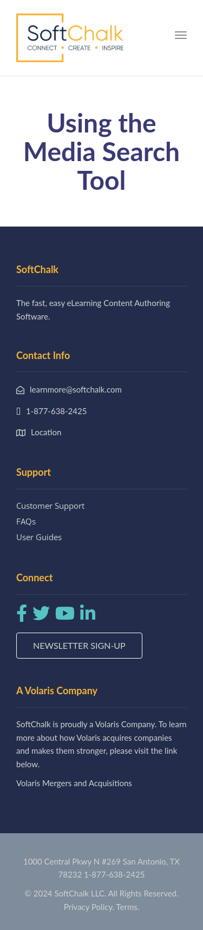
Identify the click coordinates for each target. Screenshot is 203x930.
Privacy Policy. (89, 907)
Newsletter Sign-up (79, 645)
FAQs (26, 521)
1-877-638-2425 (114, 874)
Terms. (128, 907)
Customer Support (50, 505)
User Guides (39, 537)
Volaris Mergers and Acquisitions (74, 783)
